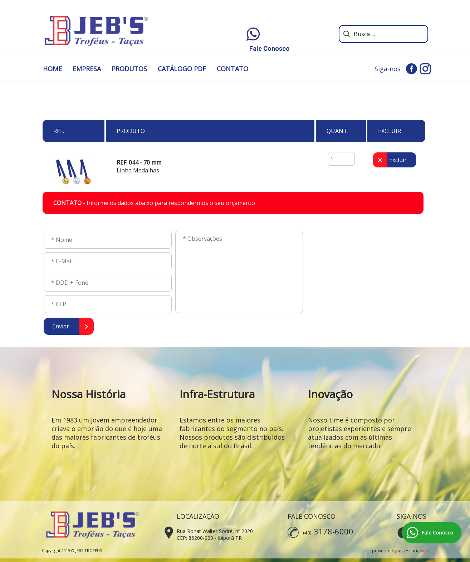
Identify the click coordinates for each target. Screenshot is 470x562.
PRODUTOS (129, 68)
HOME (52, 68)
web (424, 551)
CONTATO (232, 68)
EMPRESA (87, 68)
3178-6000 (333, 531)
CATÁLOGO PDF (182, 68)
